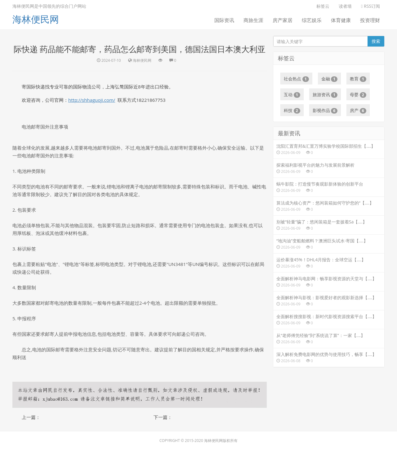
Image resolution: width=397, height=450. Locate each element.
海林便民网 (35, 19)
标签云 (322, 6)
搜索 (376, 41)
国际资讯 (224, 20)
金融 (329, 79)
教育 (358, 79)
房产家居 (282, 20)
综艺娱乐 (312, 20)
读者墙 (345, 6)
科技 (292, 110)
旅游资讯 (325, 95)
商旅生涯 (253, 20)
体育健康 (341, 20)
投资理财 (370, 20)
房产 (358, 110)
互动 (292, 95)
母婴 (358, 95)
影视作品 (325, 110)
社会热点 (296, 79)
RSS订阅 (370, 6)
